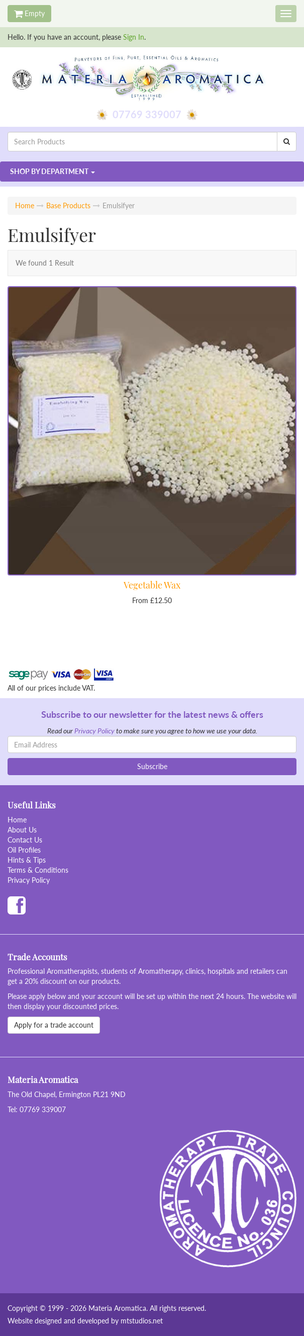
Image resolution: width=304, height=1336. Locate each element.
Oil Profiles (24, 850)
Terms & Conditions (38, 870)
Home (24, 205)
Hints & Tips (27, 860)
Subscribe (152, 766)
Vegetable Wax (152, 585)
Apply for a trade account (53, 1025)
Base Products (68, 205)
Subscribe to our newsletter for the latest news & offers (152, 714)
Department (49, 171)
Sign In (133, 37)
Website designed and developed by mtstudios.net (85, 1320)
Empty (29, 13)
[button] (152, 171)
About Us (22, 829)
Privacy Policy (94, 730)
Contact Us (25, 840)
